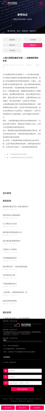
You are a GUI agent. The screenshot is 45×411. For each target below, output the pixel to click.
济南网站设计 (38, 399)
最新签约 (12, 40)
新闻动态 (25, 31)
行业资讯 (12, 50)
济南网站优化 (29, 401)
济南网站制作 (31, 399)
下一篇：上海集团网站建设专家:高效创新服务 (18, 160)
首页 (18, 31)
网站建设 (24, 399)
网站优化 (12, 45)
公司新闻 (33, 40)
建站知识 (33, 31)
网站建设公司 (14, 401)
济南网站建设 (18, 399)
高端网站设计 (22, 401)
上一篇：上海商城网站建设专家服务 (15, 157)
